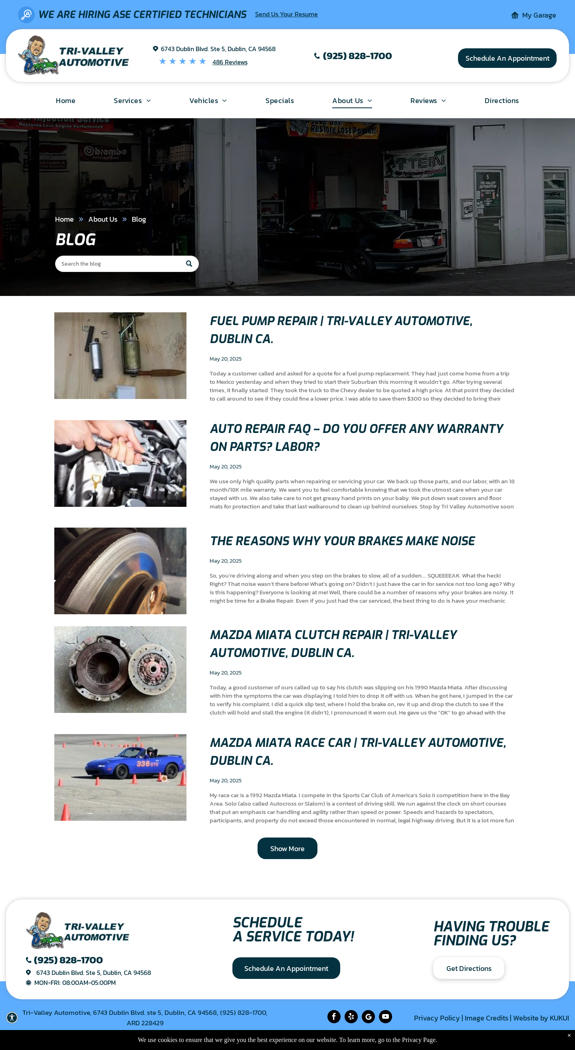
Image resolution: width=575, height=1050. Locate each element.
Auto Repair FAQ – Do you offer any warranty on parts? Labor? (356, 438)
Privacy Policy (437, 1017)
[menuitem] (65, 100)
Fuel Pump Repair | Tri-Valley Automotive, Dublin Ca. (341, 330)
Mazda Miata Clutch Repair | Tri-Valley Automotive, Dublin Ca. (333, 644)
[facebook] (334, 1017)
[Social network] (368, 1017)
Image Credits (486, 1017)
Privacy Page (419, 1039)
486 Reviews (230, 62)
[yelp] (351, 1017)
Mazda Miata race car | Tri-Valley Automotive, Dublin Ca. (358, 752)
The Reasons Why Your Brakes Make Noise (342, 541)
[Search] (127, 264)
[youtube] (385, 1017)
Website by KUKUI (541, 1017)
